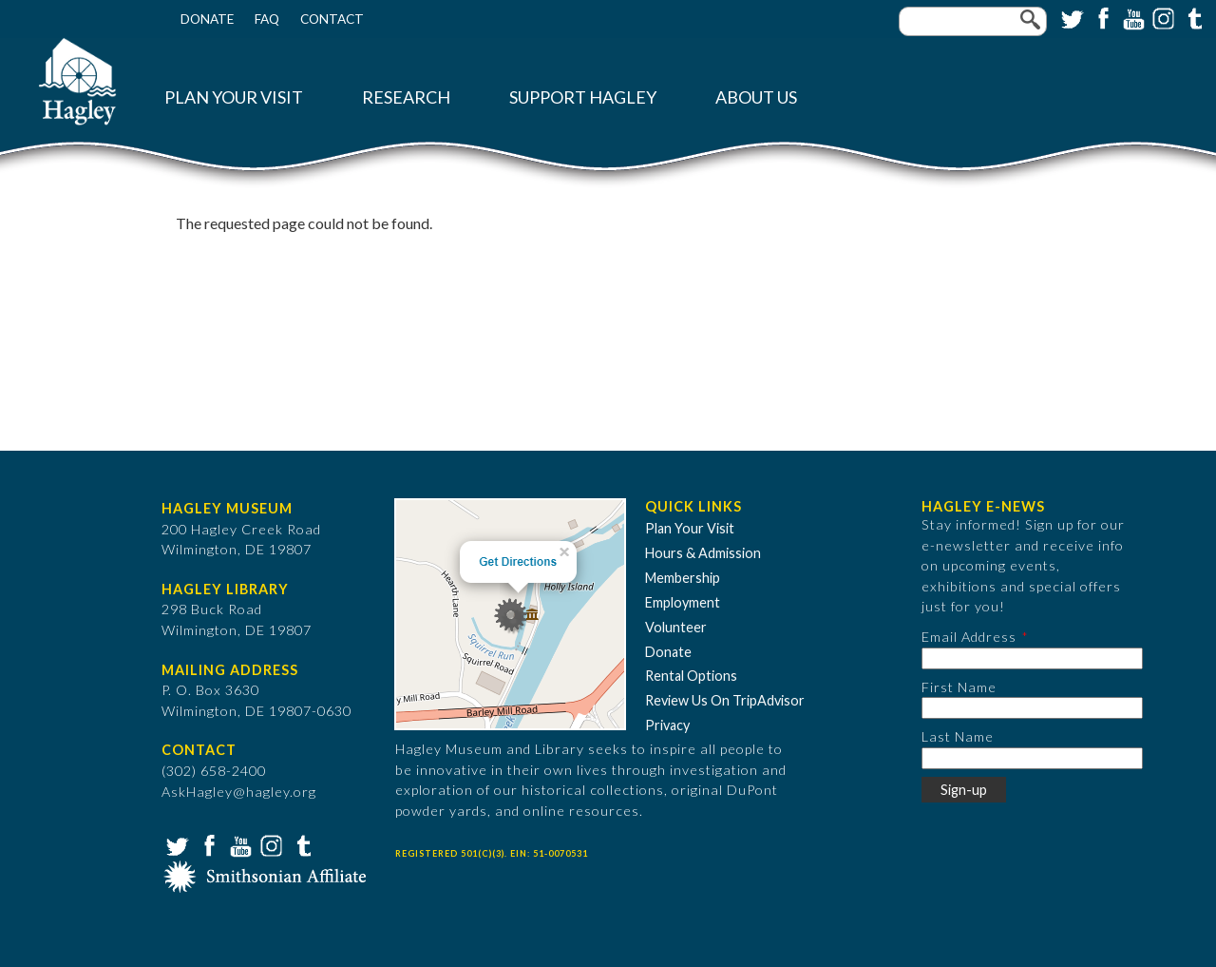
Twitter (1070, 17)
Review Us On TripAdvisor (725, 700)
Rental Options (691, 675)
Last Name (958, 736)
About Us (756, 97)
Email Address (969, 637)
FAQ (267, 19)
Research (406, 97)
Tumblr (1192, 17)
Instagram (1162, 17)
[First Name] (1032, 708)
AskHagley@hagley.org (239, 791)
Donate (207, 19)
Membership (682, 578)
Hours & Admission (703, 553)
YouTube (1131, 17)
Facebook (1101, 17)
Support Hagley (582, 97)
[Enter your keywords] (973, 21)
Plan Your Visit (233, 97)
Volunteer (676, 627)
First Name (959, 687)
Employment (682, 602)
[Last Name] (1032, 758)
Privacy (667, 725)
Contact (332, 19)
